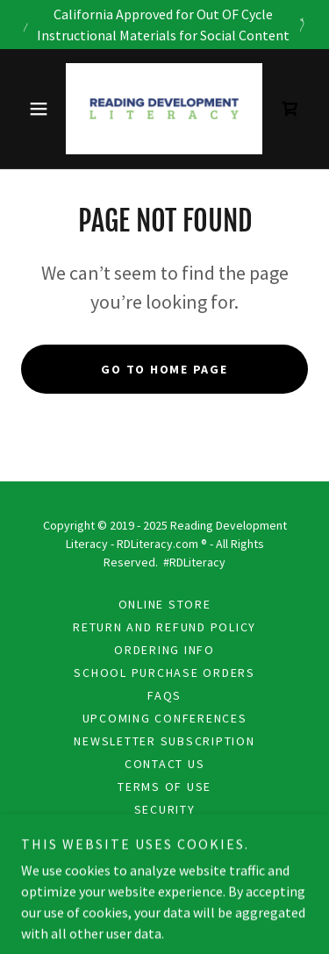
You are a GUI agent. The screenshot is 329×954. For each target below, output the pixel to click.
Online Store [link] (164, 604)
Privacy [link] (164, 832)
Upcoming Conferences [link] (164, 718)
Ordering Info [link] (164, 650)
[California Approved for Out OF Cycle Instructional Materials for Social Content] (164, 25)
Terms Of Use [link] (164, 786)
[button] (42, 108)
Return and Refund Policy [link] (164, 627)
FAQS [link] (164, 695)
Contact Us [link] (165, 764)
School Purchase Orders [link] (164, 672)
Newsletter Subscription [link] (164, 741)
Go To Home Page (164, 369)
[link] (164, 108)
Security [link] (165, 809)
